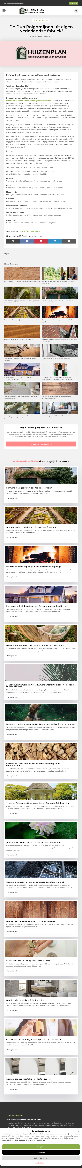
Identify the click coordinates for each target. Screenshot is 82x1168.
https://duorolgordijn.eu (30, 231)
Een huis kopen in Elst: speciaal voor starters (28, 961)
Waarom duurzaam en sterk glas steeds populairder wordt (35, 882)
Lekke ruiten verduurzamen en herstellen (56, 358)
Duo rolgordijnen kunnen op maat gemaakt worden (28, 101)
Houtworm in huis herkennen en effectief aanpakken (22, 281)
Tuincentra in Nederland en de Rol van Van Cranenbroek (34, 842)
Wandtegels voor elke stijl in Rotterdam (25, 1000)
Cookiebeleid (40, 1163)
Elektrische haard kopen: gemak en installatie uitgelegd (33, 567)
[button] (78, 1131)
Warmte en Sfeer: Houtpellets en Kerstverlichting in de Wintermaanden (33, 765)
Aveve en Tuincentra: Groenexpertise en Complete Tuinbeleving (37, 803)
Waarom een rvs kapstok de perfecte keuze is (28, 1079)
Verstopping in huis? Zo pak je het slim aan (56, 416)
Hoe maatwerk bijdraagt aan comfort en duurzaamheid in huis (37, 606)
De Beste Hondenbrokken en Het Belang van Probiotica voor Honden (40, 724)
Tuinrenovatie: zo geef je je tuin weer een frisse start (21, 320)
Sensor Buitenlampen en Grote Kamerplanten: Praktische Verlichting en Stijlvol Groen (40, 686)
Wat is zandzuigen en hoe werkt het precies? (19, 339)
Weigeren (41, 1152)
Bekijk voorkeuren (41, 1158)
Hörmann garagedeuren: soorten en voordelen (58, 301)
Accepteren (41, 1147)
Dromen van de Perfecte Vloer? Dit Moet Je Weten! (31, 921)
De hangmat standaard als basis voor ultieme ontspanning (35, 645)
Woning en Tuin (41, 21)
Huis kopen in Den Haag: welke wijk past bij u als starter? (34, 1039)
